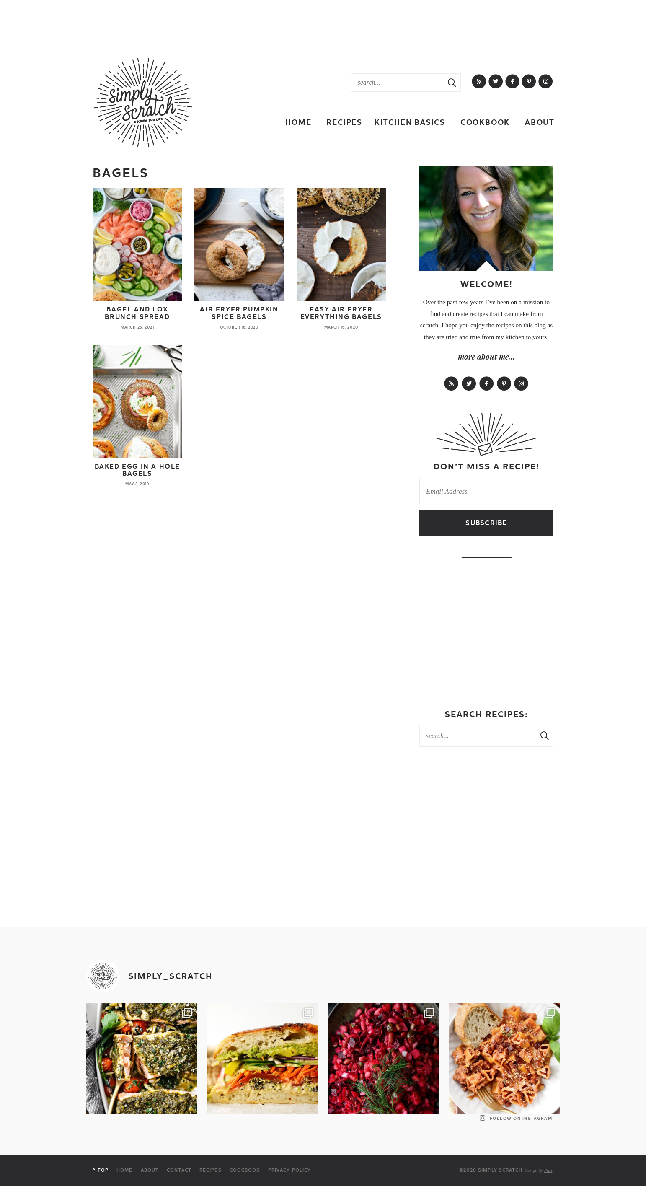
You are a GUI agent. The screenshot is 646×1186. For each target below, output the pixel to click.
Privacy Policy (289, 1170)
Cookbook (485, 122)
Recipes (344, 122)
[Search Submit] (452, 82)
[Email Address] (486, 491)
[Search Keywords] (397, 82)
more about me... (486, 357)
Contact (179, 1170)
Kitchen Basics (410, 122)
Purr (548, 1170)
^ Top (101, 1170)
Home (298, 122)
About (540, 122)
